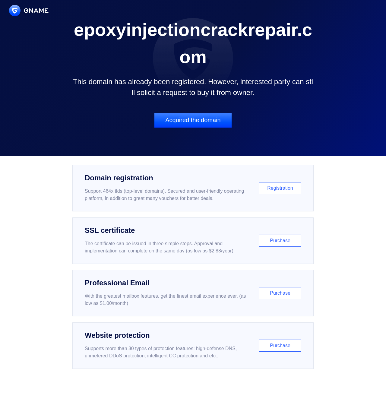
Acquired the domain (192, 120)
